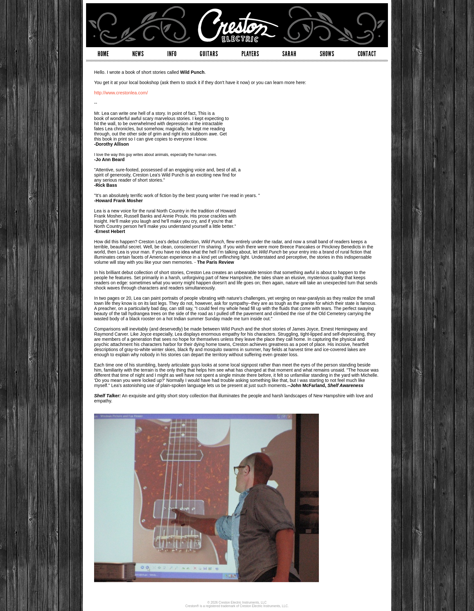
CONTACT (367, 54)
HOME (103, 54)
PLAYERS (250, 54)
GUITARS (209, 54)
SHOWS (327, 54)
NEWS (138, 54)
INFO (172, 54)
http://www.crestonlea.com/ (121, 92)
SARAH (289, 54)
